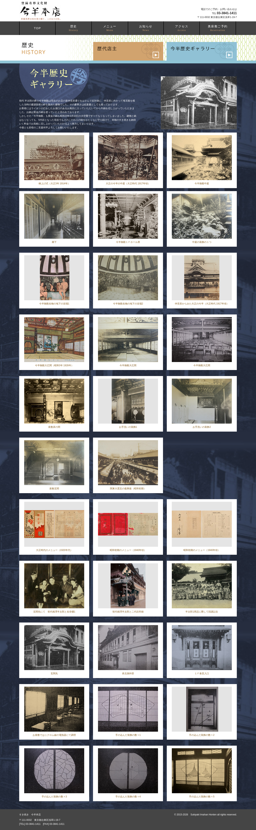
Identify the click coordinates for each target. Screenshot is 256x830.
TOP (37, 28)
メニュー (109, 28)
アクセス (181, 28)
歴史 (73, 28)
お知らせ (145, 28)
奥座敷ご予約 (218, 28)
